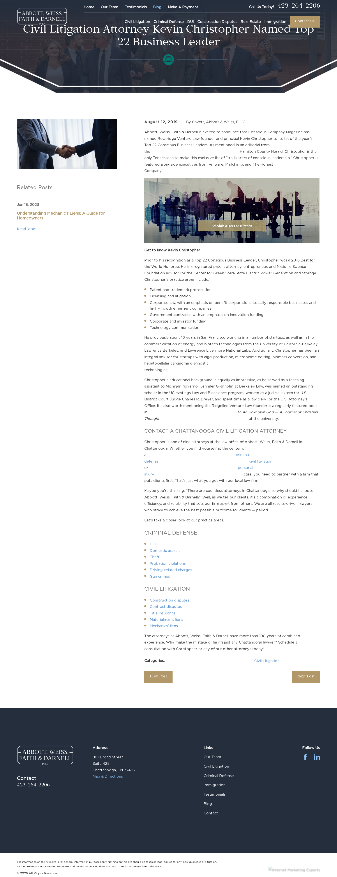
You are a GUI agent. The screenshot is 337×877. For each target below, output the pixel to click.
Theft (199, 557)
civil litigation (260, 461)
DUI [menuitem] (190, 21)
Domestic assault (165, 550)
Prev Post (158, 677)
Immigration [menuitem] (275, 21)
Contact (211, 813)
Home (89, 7)
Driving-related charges (171, 570)
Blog (157, 7)
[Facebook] (305, 757)
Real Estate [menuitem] (251, 21)
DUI (153, 544)
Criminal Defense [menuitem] (169, 21)
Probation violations (212, 563)
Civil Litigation (267, 661)
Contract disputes (166, 606)
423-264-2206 (298, 7)
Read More (27, 230)
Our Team (109, 7)
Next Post (306, 677)
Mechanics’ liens (164, 626)
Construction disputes (169, 600)
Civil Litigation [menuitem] (137, 21)
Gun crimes (160, 576)
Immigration (215, 785)
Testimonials (136, 7)
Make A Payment (183, 7)
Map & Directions (108, 776)
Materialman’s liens (166, 619)
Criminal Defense (219, 776)
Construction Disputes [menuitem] (217, 21)
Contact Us (305, 21)
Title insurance (207, 613)
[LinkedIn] (317, 757)
